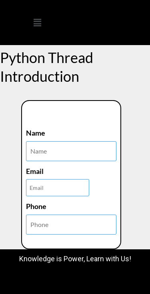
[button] (37, 22)
